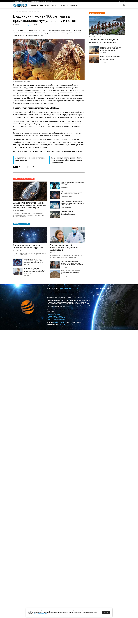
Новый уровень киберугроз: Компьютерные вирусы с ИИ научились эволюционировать (33, 261)
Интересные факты (60, 5)
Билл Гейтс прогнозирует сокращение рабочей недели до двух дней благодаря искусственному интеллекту (35, 271)
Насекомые (36, 167)
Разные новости (54, 242)
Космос (15, 242)
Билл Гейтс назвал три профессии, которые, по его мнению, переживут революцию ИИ (72, 203)
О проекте (74, 5)
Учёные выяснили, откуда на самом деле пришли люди (103, 40)
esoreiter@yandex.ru (58, 323)
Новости (34, 5)
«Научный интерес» (68, 289)
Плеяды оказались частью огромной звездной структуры (28, 246)
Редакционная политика (55, 317)
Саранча (44, 167)
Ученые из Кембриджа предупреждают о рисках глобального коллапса (69, 213)
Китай (29, 167)
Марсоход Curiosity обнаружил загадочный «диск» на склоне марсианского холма (110, 57)
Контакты (57, 315)
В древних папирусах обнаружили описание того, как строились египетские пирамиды (111, 48)
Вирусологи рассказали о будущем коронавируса (30, 159)
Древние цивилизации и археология (98, 34)
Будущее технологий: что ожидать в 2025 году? (72, 183)
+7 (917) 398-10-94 (64, 325)
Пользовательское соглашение (57, 320)
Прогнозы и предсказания (30, 12)
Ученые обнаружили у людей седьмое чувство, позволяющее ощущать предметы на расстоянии (72, 263)
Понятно (106, 612)
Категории (45, 5)
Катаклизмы (22, 167)
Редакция (29, 25)
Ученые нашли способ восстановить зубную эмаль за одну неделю (65, 248)
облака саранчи (57, 124)
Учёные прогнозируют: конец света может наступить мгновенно (72, 193)
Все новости (17, 12)
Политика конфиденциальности (57, 318)
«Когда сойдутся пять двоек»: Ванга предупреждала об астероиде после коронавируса (66, 160)
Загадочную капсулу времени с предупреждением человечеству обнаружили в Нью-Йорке (29, 205)
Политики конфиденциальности (40, 613)
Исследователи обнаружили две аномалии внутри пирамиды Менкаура (71, 273)
